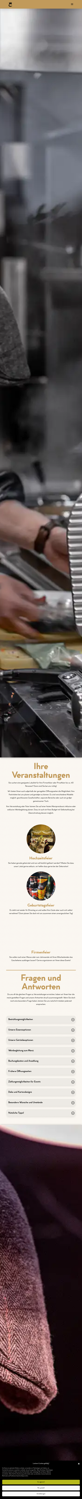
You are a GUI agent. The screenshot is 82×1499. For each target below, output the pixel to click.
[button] (79, 1464)
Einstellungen (41, 1494)
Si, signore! (41, 1482)
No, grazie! (41, 1488)
